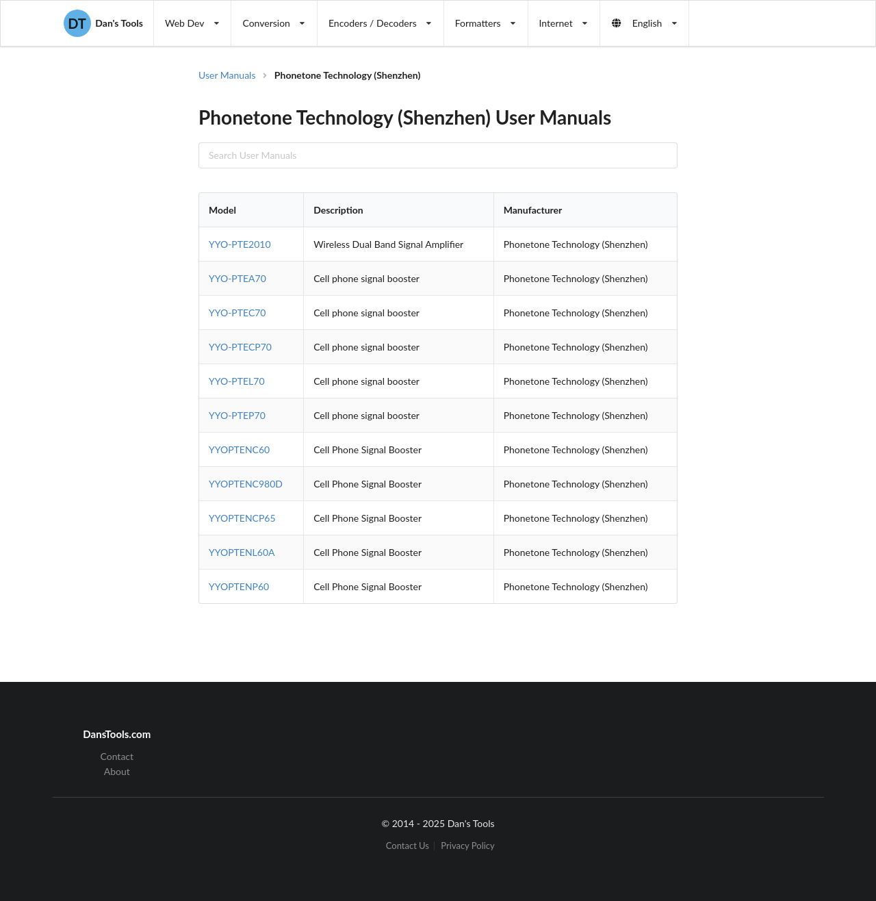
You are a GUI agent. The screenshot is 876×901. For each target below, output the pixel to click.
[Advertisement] (755, 287)
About (117, 771)
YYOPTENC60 (239, 449)
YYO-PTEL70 (237, 381)
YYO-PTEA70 (237, 278)
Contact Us (407, 845)
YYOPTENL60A (242, 552)
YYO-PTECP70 (240, 347)
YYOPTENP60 (239, 586)
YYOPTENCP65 (242, 518)
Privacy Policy (467, 845)
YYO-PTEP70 (237, 415)
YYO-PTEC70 (237, 312)
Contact (117, 756)
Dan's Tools (103, 23)
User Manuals (227, 75)
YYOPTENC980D (246, 484)
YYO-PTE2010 (240, 244)
